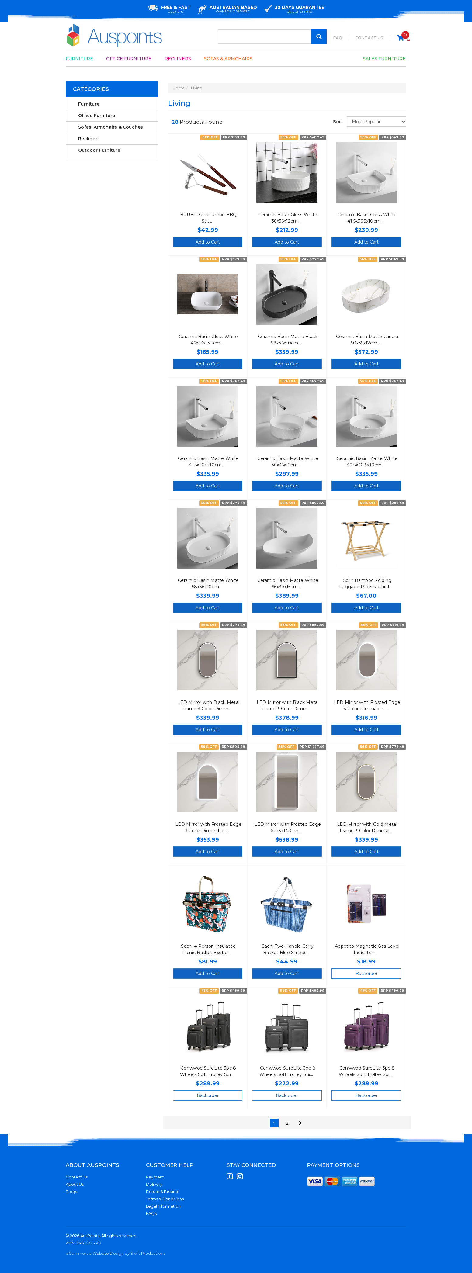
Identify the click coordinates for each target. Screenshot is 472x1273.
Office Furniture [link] (96, 115)
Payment (155, 1176)
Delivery (154, 1184)
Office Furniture (128, 58)
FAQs (151, 1213)
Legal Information (163, 1206)
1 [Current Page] (274, 1123)
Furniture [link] (88, 104)
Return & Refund (162, 1191)
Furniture (79, 58)
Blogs (71, 1191)
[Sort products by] (376, 121)
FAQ (337, 37)
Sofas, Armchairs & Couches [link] (110, 127)
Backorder (366, 973)
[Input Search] (272, 36)
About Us (75, 1184)
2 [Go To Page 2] (287, 1123)
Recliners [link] (89, 138)
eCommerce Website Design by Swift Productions (115, 1253)
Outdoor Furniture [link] (99, 150)
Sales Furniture (384, 58)
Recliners (178, 58)
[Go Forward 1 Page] (300, 1123)
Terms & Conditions (165, 1198)
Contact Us (369, 37)
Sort (337, 121)
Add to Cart (208, 242)
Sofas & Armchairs (228, 58)
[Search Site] (319, 36)
